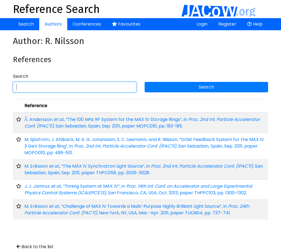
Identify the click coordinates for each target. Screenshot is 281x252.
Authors (53, 24)
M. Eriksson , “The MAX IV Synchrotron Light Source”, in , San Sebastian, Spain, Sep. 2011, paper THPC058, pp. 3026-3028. (143, 169)
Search (26, 24)
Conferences (87, 24)
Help (255, 24)
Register (227, 24)
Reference (35, 106)
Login (201, 24)
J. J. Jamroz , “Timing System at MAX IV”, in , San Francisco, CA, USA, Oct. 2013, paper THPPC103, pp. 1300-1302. (138, 189)
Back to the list (35, 246)
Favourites (126, 24)
